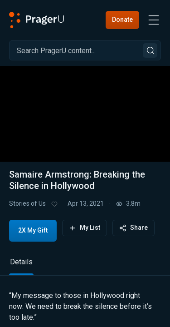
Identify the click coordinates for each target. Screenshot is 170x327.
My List (84, 228)
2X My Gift (33, 230)
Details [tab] (21, 262)
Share (133, 228)
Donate (122, 19)
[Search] (85, 50)
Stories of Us (27, 203)
